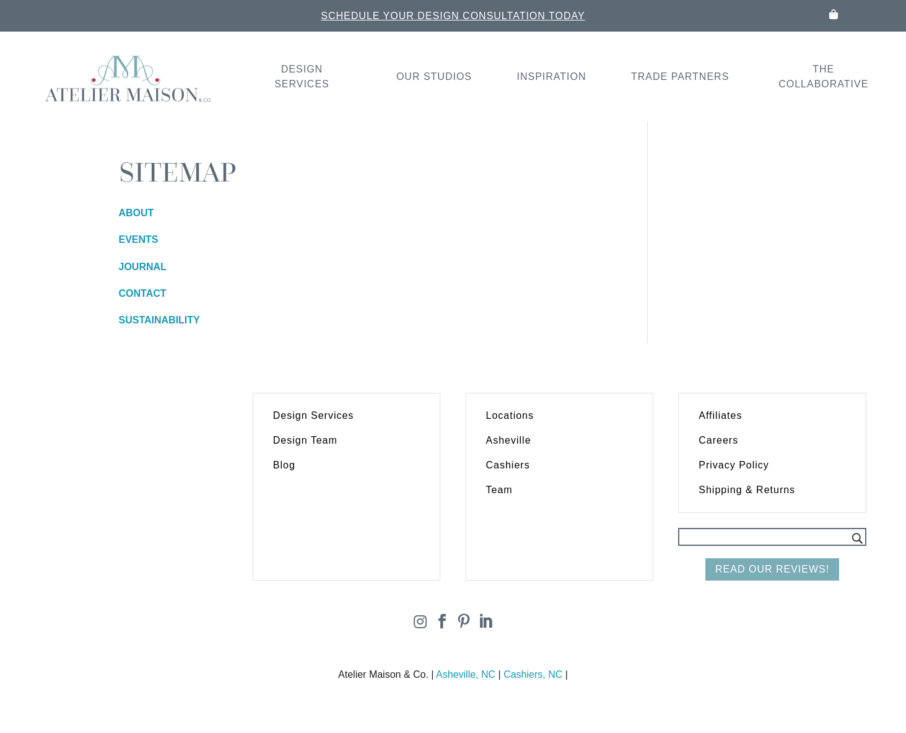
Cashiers (508, 465)
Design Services (301, 76)
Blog (284, 465)
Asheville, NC (465, 674)
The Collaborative (823, 76)
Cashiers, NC (532, 674)
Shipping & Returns (747, 490)
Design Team (305, 440)
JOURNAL (143, 266)
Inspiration (551, 76)
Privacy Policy (734, 465)
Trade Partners (680, 76)
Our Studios (434, 76)
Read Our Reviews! (772, 569)
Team (499, 490)
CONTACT (143, 293)
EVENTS (139, 239)
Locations (510, 415)
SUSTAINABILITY (159, 320)
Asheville (508, 440)
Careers (718, 440)
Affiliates (720, 415)
